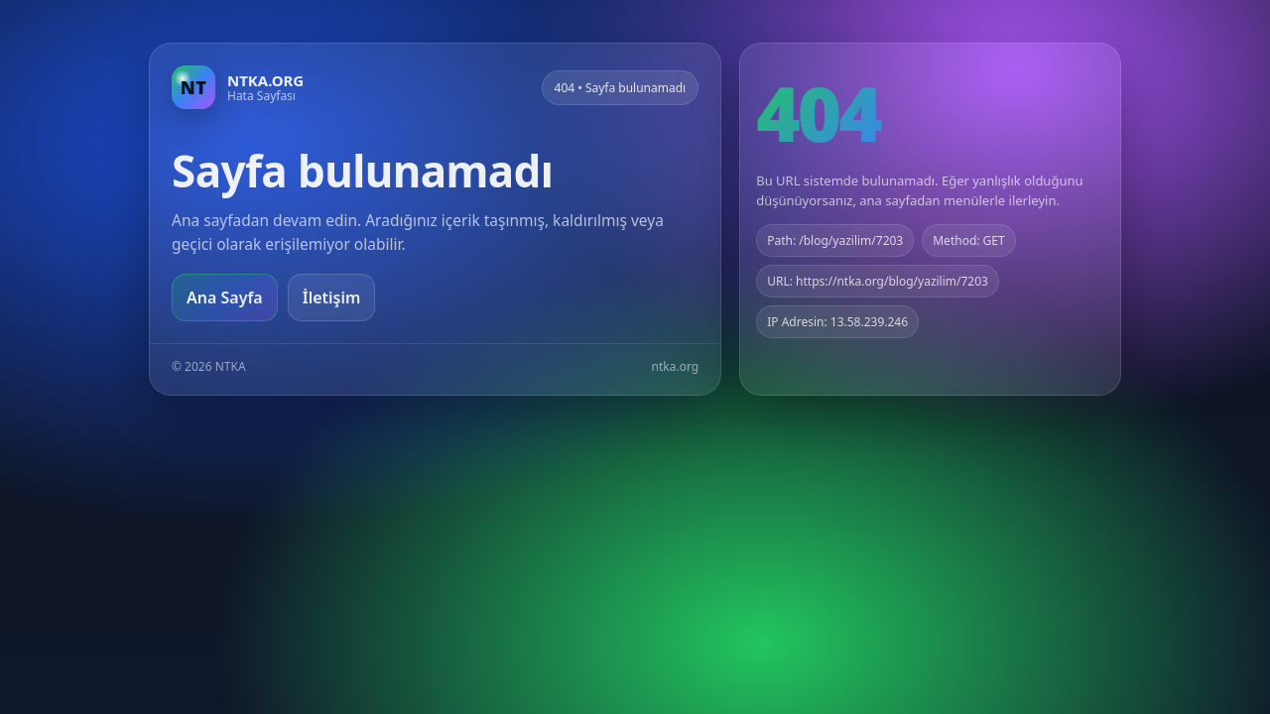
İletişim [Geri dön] (332, 297)
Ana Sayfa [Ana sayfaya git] (225, 297)
